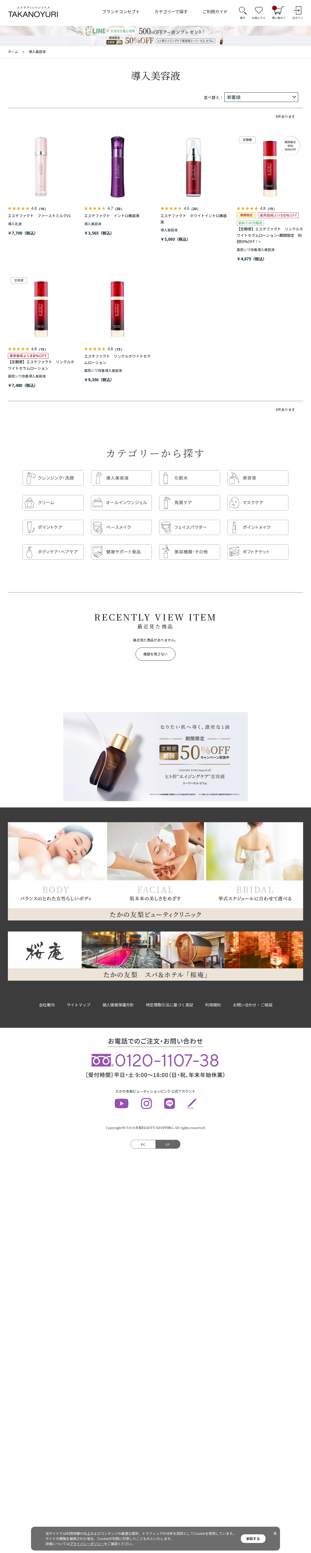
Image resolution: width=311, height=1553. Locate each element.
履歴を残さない (155, 644)
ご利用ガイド (215, 11)
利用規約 (213, 995)
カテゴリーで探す (171, 11)
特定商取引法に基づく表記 (169, 995)
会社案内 (47, 995)
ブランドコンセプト (121, 11)
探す (242, 18)
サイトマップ (78, 995)
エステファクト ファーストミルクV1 (39, 215)
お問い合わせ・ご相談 (252, 995)
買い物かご (279, 13)
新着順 (233, 97)
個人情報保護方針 (118, 995)
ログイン (297, 18)
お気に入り (258, 18)
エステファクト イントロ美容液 (112, 215)
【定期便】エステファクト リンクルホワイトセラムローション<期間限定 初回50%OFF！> (270, 235)
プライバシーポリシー (87, 1543)
